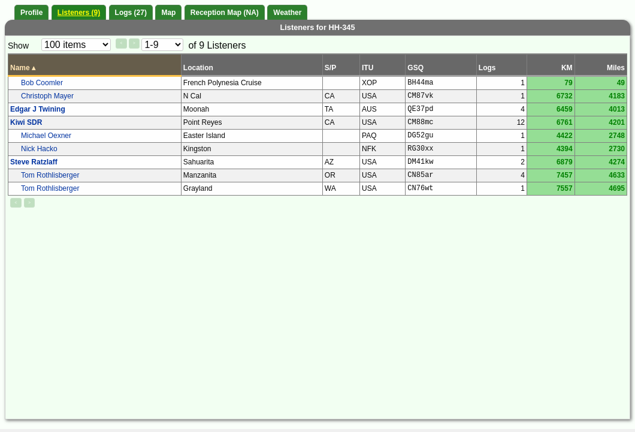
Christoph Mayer (47, 96)
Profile (31, 12)
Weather (287, 12)
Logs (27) (131, 12)
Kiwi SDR (26, 122)
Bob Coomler (42, 83)
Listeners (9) (79, 12)
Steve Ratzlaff (34, 162)
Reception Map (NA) (224, 12)
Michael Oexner (46, 135)
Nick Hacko (39, 149)
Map (168, 12)
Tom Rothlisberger (50, 175)
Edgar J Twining (37, 109)
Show (18, 45)
